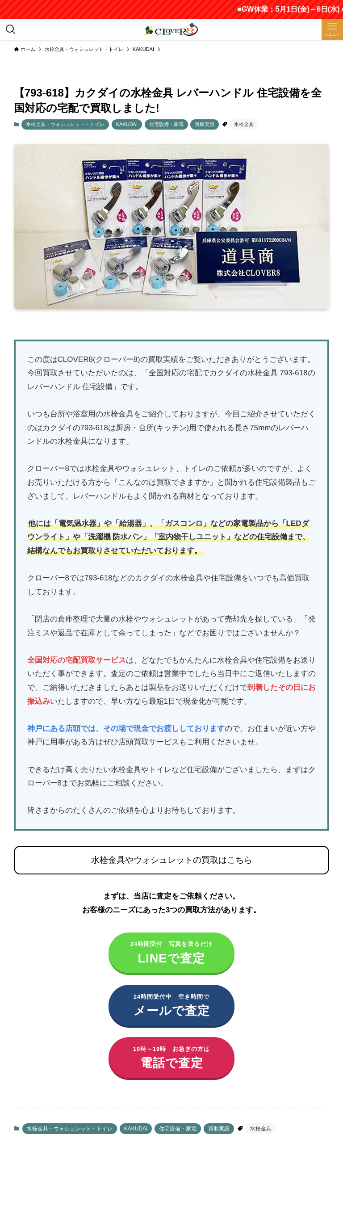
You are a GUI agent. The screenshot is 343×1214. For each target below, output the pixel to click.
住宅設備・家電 (166, 124)
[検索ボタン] (10, 29)
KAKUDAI (127, 124)
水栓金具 (244, 124)
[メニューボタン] (332, 29)
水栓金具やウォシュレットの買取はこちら (171, 860)
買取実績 (204, 124)
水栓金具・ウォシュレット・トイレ (65, 124)
